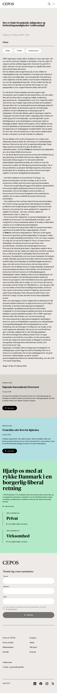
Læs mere (9, 408)
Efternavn (6, 586)
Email (4, 597)
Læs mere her (8, 506)
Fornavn (5, 576)
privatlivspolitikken (11, 609)
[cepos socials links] (34, 683)
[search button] (49, 4)
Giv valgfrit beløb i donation (16, 524)
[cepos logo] (10, 562)
